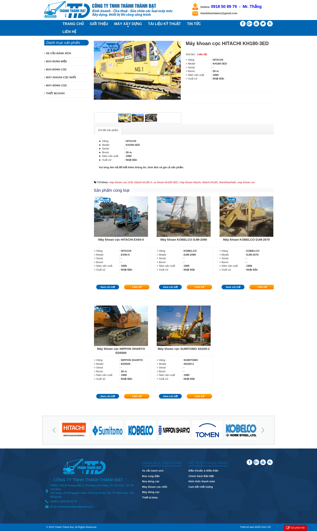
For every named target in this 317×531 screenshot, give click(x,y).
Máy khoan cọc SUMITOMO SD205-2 (184, 348)
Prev (101, 70)
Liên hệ (202, 54)
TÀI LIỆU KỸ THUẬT (164, 24)
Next (174, 70)
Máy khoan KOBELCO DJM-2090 (183, 239)
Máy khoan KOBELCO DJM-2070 (246, 239)
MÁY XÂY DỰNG (128, 24)
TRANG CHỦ (73, 24)
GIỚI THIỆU (99, 24)
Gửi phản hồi (295, 528)
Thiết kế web (247, 527)
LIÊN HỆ (69, 32)
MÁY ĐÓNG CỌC (55, 85)
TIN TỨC (194, 24)
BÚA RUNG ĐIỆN (55, 61)
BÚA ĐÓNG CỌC (55, 69)
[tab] (108, 130)
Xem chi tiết (107, 287)
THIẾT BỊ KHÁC (54, 93)
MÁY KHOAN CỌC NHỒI (60, 77)
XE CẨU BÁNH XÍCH (57, 53)
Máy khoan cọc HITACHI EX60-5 (121, 239)
